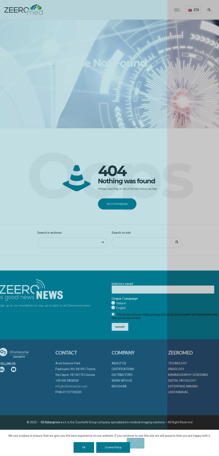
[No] (135, 443)
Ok (84, 447)
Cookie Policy (113, 447)
